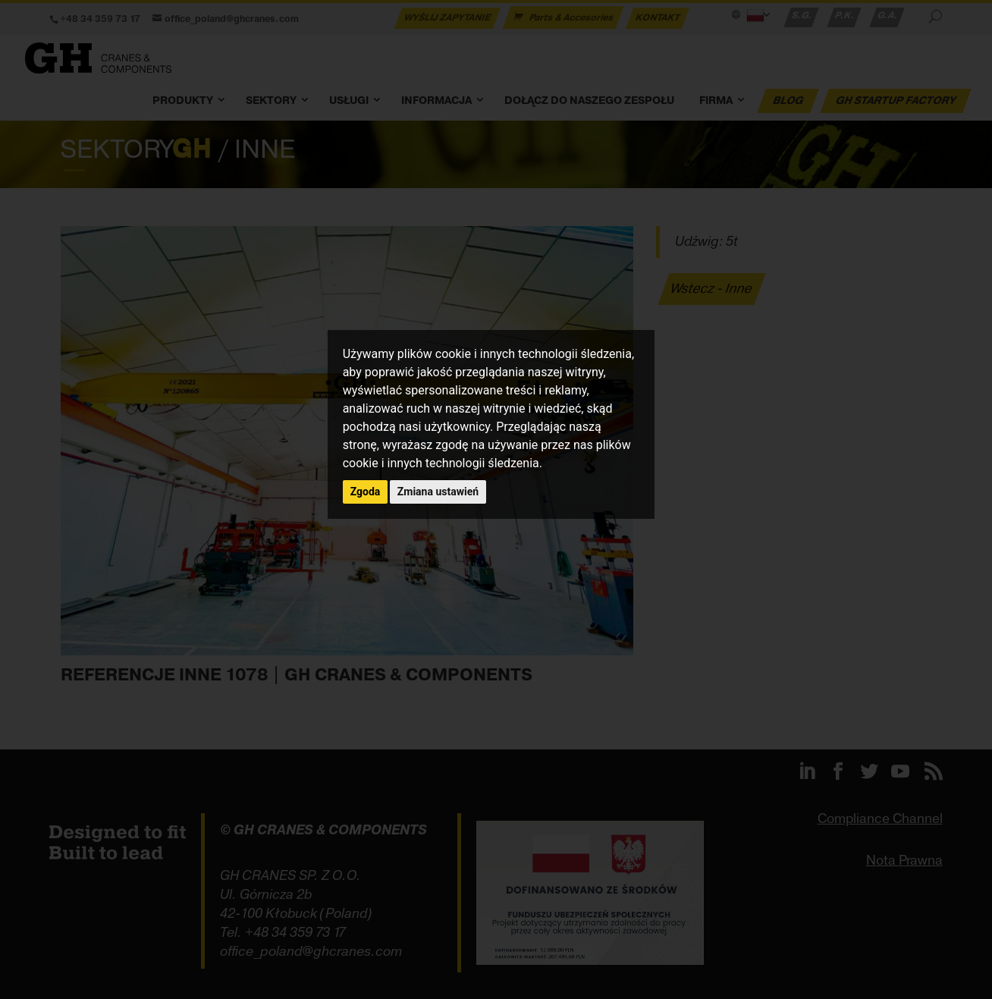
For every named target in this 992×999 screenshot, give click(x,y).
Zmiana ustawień (438, 491)
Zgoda (365, 491)
